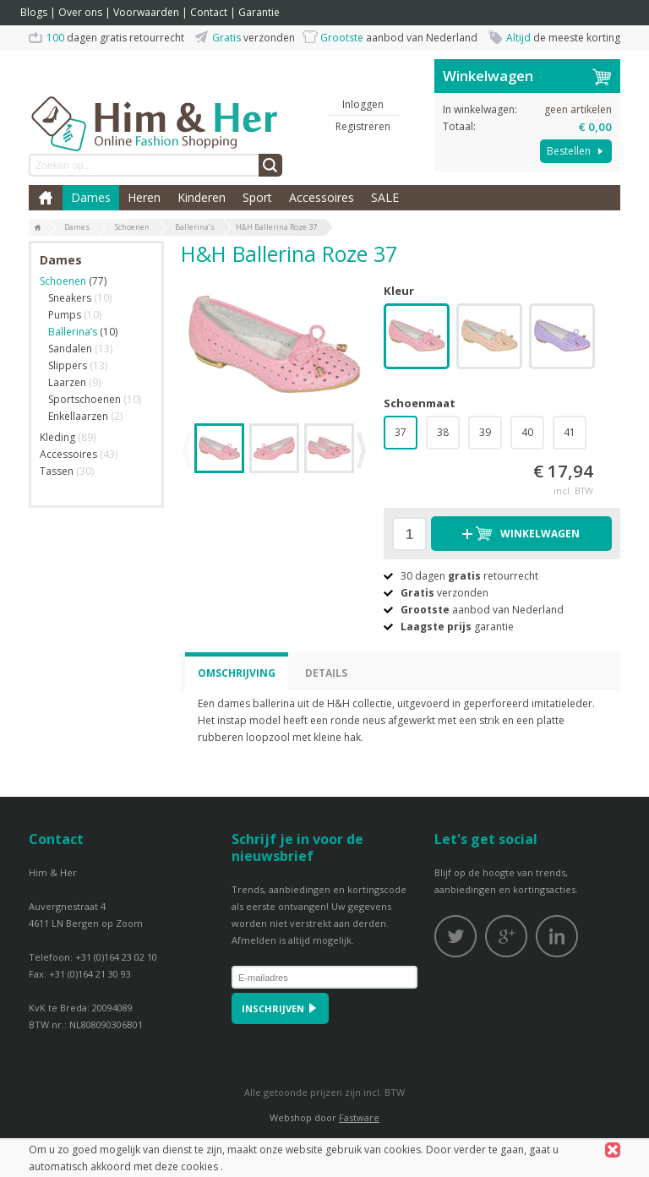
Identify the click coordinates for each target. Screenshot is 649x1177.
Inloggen (363, 104)
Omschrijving (236, 673)
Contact (208, 12)
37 (400, 432)
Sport (257, 197)
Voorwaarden (146, 12)
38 (443, 432)
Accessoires (321, 197)
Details (326, 673)
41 (569, 432)
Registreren (362, 126)
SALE (385, 197)
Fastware (359, 1117)
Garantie (259, 12)
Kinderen (201, 197)
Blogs (33, 12)
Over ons (80, 12)
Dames (91, 197)
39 (485, 432)
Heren (144, 197)
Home (46, 197)
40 (527, 432)
